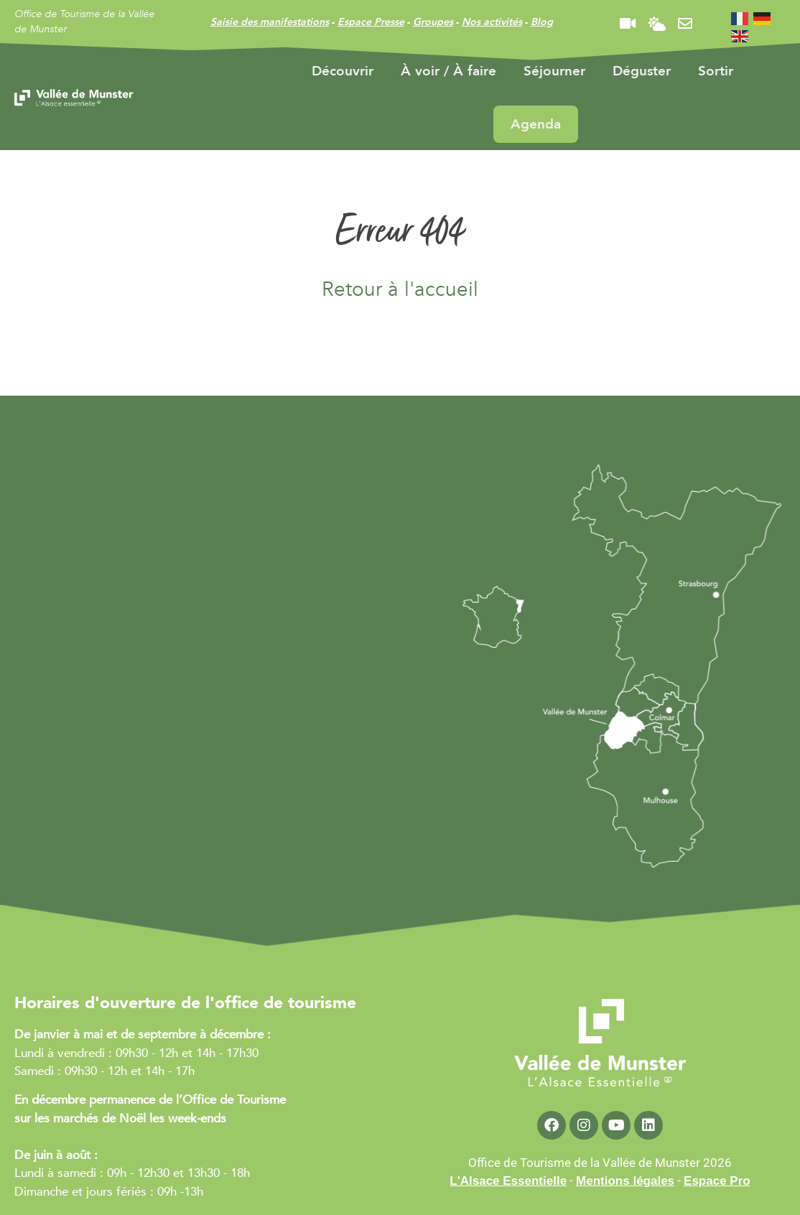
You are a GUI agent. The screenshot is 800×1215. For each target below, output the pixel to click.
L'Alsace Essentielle (508, 1181)
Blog (542, 22)
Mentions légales (625, 1181)
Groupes (433, 22)
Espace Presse (371, 22)
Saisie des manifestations (269, 22)
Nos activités (492, 22)
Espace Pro (717, 1181)
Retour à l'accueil (400, 289)
